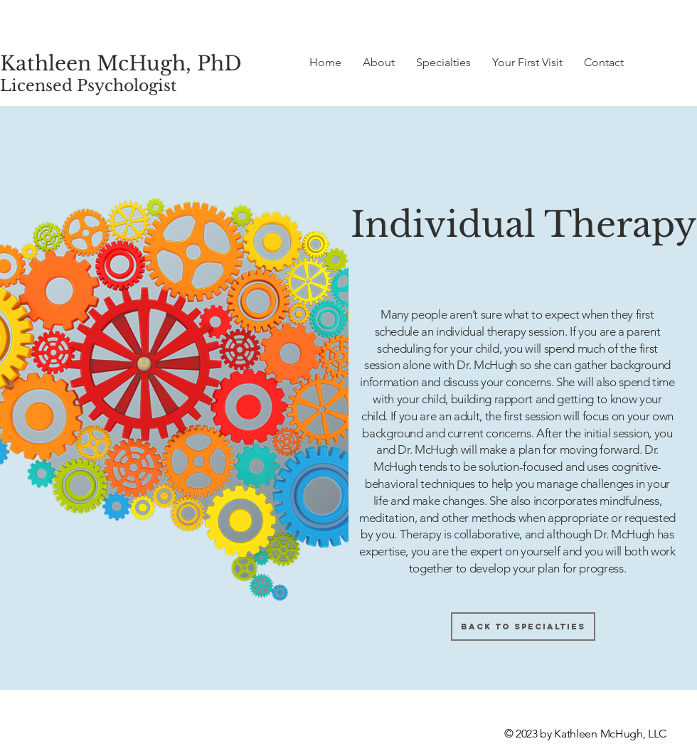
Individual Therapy (523, 224)
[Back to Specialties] (523, 626)
